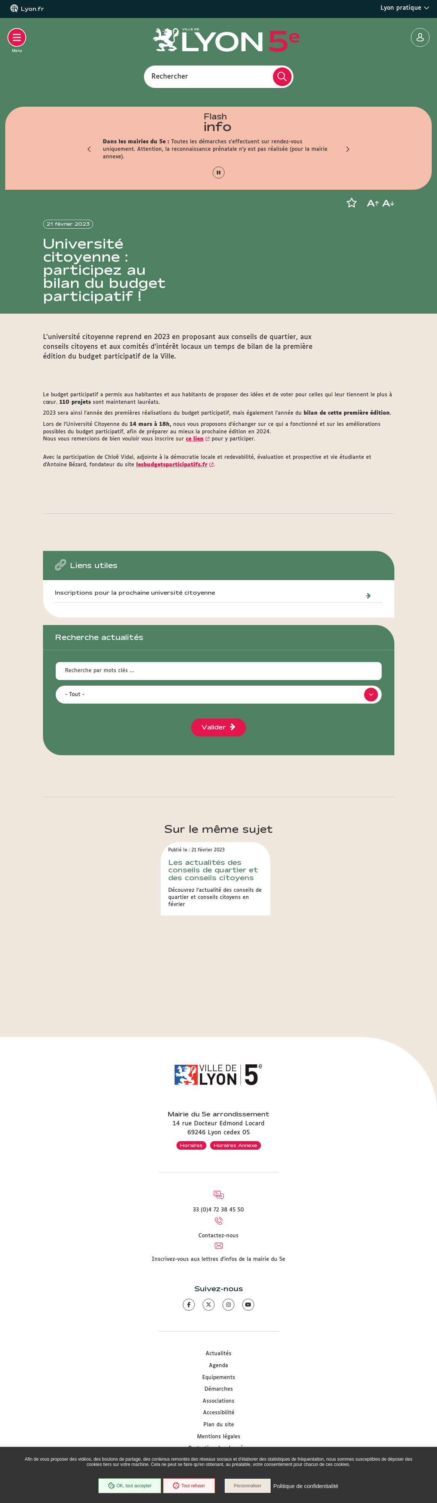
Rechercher (169, 76)
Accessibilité (218, 1412)
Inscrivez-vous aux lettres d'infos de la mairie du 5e (218, 1259)
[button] (89, 149)
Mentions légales (218, 1436)
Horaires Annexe (235, 1145)
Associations (218, 1401)
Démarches (218, 1389)
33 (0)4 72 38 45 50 (218, 1210)
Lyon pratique (405, 7)
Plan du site (218, 1424)
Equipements (218, 1377)
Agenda (218, 1365)
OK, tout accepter (129, 1486)
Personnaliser (247, 1485)
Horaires (191, 1145)
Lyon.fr (32, 9)
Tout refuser (189, 1486)
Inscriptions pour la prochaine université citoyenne (135, 593)
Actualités (218, 1353)
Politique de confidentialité (305, 1486)
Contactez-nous (218, 1235)
